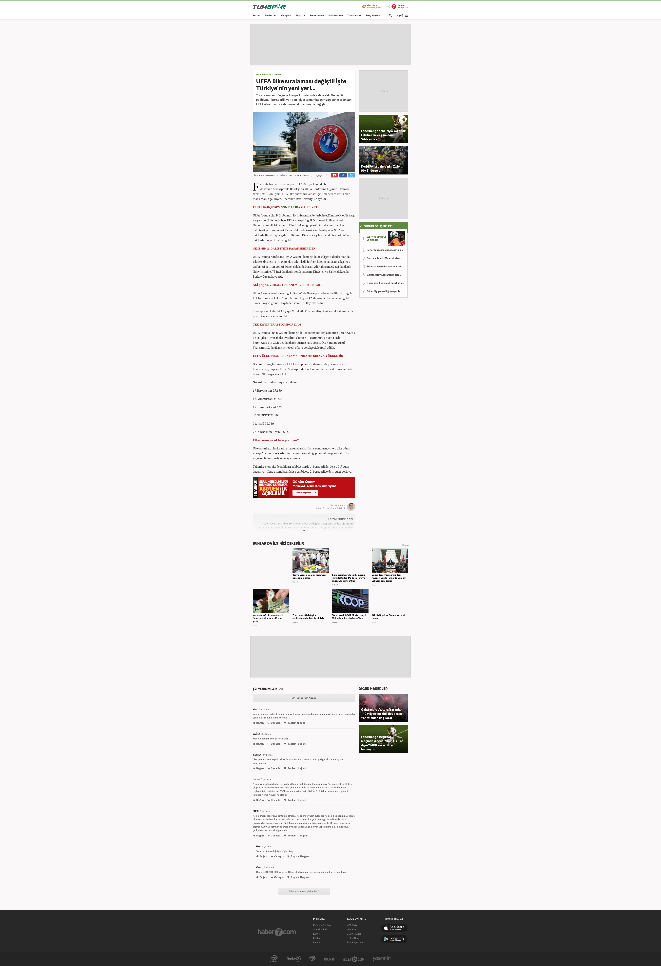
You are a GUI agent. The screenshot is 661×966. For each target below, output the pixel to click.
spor (292, 184)
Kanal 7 (274, 959)
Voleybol (286, 15)
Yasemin (382, 959)
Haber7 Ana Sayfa (398, 6)
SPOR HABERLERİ (263, 75)
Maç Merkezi (373, 15)
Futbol (256, 15)
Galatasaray (336, 15)
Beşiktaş (300, 15)
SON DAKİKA (290, 207)
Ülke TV (329, 959)
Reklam (317, 938)
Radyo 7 (294, 959)
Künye (316, 933)
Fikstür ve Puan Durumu (372, 6)
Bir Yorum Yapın (304, 698)
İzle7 (353, 959)
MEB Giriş (352, 925)
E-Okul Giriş (353, 938)
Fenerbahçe (317, 15)
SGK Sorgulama (355, 942)
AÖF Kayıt (352, 929)
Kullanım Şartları (322, 925)
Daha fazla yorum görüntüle (304, 891)
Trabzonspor (355, 15)
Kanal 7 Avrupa (312, 959)
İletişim (317, 942)
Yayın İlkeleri (320, 929)
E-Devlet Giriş (354, 933)
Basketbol (270, 15)
